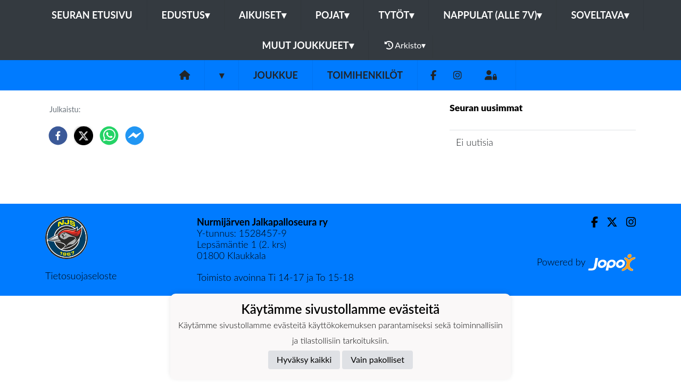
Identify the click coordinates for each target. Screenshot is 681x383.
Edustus (186, 15)
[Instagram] (457, 75)
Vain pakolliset (377, 359)
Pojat (332, 15)
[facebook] (58, 135)
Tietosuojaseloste (81, 275)
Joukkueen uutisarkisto (504, 172)
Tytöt (396, 15)
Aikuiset (262, 15)
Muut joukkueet (308, 45)
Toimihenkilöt (365, 75)
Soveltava (600, 15)
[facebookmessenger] (134, 135)
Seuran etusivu (92, 15)
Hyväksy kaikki (304, 359)
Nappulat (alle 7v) (492, 15)
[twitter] (83, 135)
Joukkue (275, 75)
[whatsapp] (109, 135)
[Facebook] (433, 75)
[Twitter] (608, 222)
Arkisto (405, 45)
